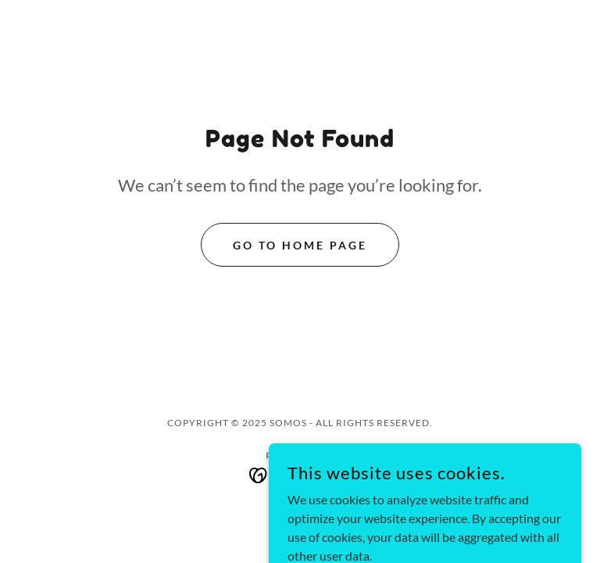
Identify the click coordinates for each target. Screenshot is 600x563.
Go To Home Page (300, 245)
